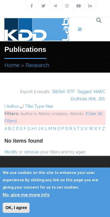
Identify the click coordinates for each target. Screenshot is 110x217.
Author (12, 106)
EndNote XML (84, 99)
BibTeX (59, 91)
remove (31, 152)
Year (49, 106)
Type (39, 106)
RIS (102, 99)
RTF (71, 91)
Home (12, 65)
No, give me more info (26, 194)
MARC (99, 91)
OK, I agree (16, 207)
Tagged (84, 91)
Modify (11, 152)
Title (29, 106)
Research (37, 65)
